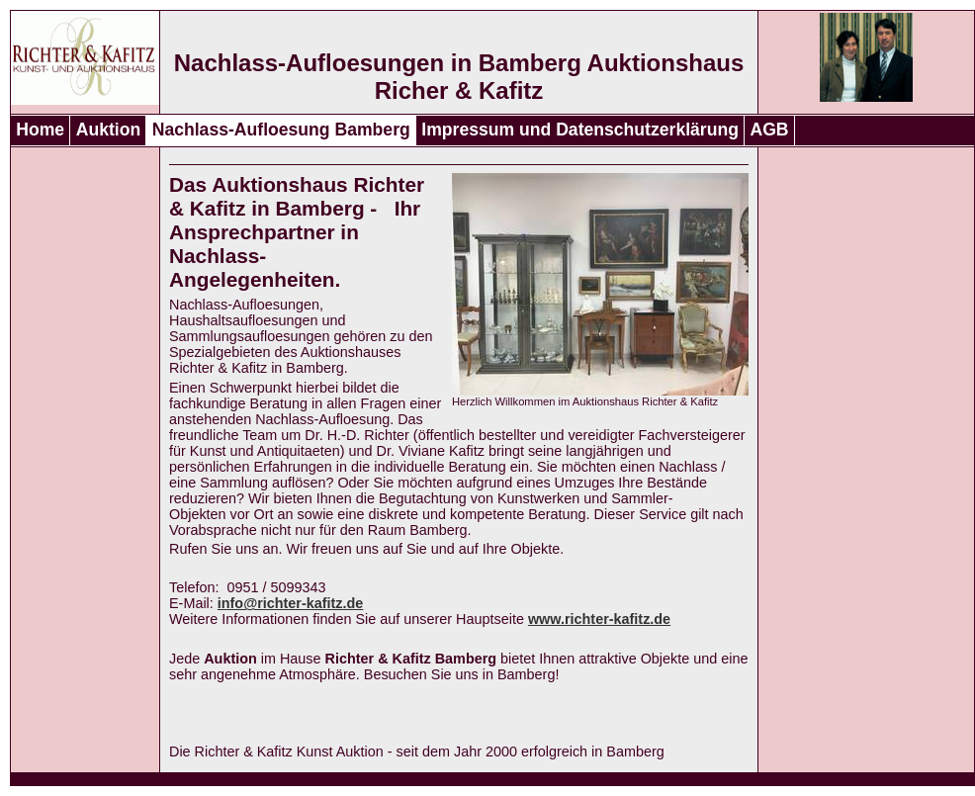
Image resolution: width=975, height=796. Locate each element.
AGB (769, 129)
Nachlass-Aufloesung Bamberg (281, 129)
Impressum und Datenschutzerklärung (580, 129)
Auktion (108, 129)
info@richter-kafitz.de (291, 603)
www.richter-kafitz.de (599, 619)
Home (40, 129)
